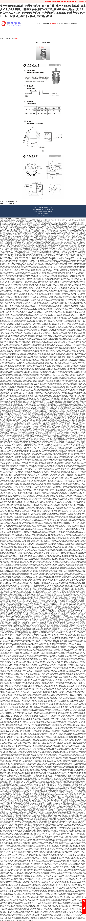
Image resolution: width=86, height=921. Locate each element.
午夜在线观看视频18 (73, 490)
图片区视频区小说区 (55, 820)
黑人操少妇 (58, 636)
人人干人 (23, 848)
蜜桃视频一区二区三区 (30, 802)
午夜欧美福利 (75, 432)
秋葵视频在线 (20, 603)
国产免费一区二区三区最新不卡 (74, 428)
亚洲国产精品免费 (51, 852)
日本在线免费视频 (38, 671)
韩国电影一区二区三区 (10, 291)
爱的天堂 (73, 456)
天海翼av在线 (63, 808)
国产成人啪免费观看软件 (51, 288)
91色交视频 (66, 718)
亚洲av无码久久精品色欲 (77, 621)
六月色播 (36, 459)
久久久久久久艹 (15, 776)
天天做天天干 (54, 888)
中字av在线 (13, 787)
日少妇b (26, 245)
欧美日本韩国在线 (40, 419)
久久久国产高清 (8, 646)
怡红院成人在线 (63, 303)
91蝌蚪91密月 (60, 270)
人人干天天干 (71, 496)
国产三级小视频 (7, 829)
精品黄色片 (30, 387)
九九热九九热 (28, 528)
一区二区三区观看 (4, 333)
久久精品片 (16, 254)
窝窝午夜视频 (68, 583)
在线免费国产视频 (11, 577)
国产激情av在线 (56, 905)
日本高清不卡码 (25, 446)
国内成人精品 (62, 830)
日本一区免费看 (45, 516)
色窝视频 (16, 242)
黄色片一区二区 (10, 852)
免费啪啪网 (50, 281)
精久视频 (17, 800)
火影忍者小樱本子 (32, 739)
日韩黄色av (75, 863)
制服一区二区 (11, 628)
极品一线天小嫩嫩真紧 (68, 469)
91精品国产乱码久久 (49, 778)
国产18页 (51, 897)
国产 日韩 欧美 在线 (48, 625)
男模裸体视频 (10, 543)
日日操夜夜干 (60, 365)
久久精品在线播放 (17, 236)
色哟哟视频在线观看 (69, 872)
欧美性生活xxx (8, 227)
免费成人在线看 (15, 253)
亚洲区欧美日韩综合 (22, 357)
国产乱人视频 (78, 911)
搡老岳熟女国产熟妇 (39, 303)
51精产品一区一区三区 (13, 407)
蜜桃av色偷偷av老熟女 (52, 830)
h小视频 (2, 320)
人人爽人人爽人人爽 (68, 224)
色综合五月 (73, 239)
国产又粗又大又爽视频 (65, 683)
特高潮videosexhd (63, 704)
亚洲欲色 (57, 541)
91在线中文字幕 (59, 489)
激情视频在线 (53, 262)
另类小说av (58, 350)
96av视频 (74, 691)
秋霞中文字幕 (66, 354)
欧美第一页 (48, 665)
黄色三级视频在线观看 (6, 556)
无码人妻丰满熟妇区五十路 (15, 238)
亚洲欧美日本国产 (4, 282)
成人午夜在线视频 (40, 558)
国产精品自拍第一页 (44, 299)
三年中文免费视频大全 (41, 260)
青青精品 (20, 471)
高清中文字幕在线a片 (40, 369)
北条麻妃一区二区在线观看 (41, 649)
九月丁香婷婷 (69, 700)
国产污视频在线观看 (25, 254)
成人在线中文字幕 (57, 537)
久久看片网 (16, 814)
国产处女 (6, 526)
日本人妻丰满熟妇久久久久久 (58, 299)
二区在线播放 (53, 664)
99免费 (2, 558)
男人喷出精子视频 (70, 562)
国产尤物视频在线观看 (32, 782)
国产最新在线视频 (15, 484)
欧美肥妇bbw (66, 731)
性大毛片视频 (55, 324)
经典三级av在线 (61, 256)
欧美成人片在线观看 (20, 300)
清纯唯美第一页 (54, 390)
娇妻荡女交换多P (31, 803)
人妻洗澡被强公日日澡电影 (16, 383)
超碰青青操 (16, 435)
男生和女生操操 (67, 407)
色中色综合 (3, 223)
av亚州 (8, 905)
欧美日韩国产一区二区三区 (14, 269)
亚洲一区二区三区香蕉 (12, 232)
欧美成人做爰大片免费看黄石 (49, 422)
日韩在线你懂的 (6, 694)
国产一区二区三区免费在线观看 (38, 236)
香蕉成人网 (80, 667)
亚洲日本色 (52, 432)
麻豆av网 (11, 700)
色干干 (59, 668)
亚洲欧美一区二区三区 (58, 396)
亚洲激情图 (55, 736)
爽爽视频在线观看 (24, 441)
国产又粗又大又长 (35, 516)
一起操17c (38, 779)
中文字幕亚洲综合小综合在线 (25, 481)
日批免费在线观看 (49, 265)
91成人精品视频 (77, 447)
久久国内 (24, 570)
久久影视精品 (57, 606)
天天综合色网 (47, 894)
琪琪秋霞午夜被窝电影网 (9, 247)
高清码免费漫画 (27, 692)
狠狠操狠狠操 (32, 615)
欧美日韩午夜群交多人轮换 (35, 775)
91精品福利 (36, 595)
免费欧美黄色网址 (31, 826)
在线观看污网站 (5, 501)
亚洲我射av (11, 377)
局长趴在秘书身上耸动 (63, 887)
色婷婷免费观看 (46, 760)
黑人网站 (76, 338)
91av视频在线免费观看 (15, 260)
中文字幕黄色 (44, 891)
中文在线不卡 (21, 326)
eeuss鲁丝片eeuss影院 (64, 241)
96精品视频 (55, 279)
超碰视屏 (44, 226)
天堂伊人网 (10, 769)
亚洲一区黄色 (50, 661)
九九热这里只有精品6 (41, 281)
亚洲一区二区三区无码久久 (71, 294)
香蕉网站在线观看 (79, 737)
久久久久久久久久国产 (80, 431)
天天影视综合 (15, 867)
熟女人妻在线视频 (37, 247)
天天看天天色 (55, 655)
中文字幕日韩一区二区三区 (9, 522)
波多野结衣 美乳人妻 (15, 659)
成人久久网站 (81, 691)
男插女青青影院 (50, 419)
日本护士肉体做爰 (9, 474)
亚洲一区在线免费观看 (46, 314)
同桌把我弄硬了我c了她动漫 (68, 472)
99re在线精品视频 (80, 359)
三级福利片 (72, 254)
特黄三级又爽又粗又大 (20, 803)
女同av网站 (78, 416)
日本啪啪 (2, 692)
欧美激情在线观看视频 (22, 396)
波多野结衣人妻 (71, 553)
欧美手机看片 (66, 250)
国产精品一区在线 (74, 356)
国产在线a (42, 776)
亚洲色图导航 (10, 773)
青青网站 (25, 588)
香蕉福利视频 (30, 244)
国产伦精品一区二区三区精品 (28, 778)
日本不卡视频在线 (46, 627)
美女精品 (15, 426)
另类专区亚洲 (41, 751)
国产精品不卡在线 (58, 579)
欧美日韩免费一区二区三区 (26, 567)
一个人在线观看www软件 (76, 884)
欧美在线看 (59, 531)
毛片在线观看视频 (13, 879)
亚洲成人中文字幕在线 (76, 389)
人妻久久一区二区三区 (10, 417)
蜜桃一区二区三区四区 (40, 902)
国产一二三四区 (8, 707)
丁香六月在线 (77, 492)
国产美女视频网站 (7, 486)
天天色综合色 (22, 341)
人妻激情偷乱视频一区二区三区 (61, 259)
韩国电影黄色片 (22, 664)
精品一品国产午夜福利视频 (56, 384)
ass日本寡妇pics (18, 381)
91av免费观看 (65, 291)
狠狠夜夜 (12, 526)
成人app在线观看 (63, 393)
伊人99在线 (65, 640)
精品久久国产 (82, 505)
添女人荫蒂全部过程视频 (36, 733)
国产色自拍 (22, 438)
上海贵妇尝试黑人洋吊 (33, 404)
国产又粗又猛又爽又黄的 (15, 257)
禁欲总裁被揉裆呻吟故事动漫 (9, 504)
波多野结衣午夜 (7, 517)
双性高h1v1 (26, 416)
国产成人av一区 (81, 392)
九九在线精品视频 (13, 481)
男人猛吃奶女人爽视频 (37, 233)
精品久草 (72, 269)
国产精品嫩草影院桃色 (48, 344)
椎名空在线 (39, 374)
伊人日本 (29, 806)
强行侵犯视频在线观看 (43, 532)
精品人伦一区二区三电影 (65, 829)
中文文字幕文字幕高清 (43, 814)
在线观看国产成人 (17, 616)
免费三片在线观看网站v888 (55, 543)
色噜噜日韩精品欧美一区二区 (32, 306)
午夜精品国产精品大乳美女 (39, 365)
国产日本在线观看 (23, 622)
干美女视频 (38, 294)
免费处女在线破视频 (28, 612)
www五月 (79, 571)
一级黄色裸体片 (26, 321)
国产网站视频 (42, 341)
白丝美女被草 (54, 330)
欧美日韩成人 (76, 336)
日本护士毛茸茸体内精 (30, 517)
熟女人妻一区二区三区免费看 (40, 636)
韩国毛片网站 (44, 897)
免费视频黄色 (53, 296)
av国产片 (71, 619)
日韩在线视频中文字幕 (15, 356)
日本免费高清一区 (7, 254)
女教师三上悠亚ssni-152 (69, 840)
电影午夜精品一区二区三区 (32, 468)
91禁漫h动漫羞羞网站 (10, 553)
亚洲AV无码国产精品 (80, 544)
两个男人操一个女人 (25, 721)
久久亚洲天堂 (5, 579)
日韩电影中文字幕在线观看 (62, 860)
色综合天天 (12, 314)
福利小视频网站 (14, 434)
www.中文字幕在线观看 (62, 351)
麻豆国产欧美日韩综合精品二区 (25, 655)
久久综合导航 (24, 621)
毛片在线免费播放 (49, 244)
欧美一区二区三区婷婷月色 (34, 840)
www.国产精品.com (59, 423)
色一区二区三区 (4, 356)
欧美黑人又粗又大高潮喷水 (13, 259)
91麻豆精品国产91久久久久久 (69, 235)
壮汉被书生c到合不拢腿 (38, 793)
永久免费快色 (52, 782)
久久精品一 (66, 383)
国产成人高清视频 (18, 302)
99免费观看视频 (59, 570)
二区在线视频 (8, 742)
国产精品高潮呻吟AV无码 (76, 824)
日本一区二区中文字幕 (49, 368)
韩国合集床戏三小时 (68, 709)
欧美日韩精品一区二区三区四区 (62, 357)
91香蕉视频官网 (28, 329)
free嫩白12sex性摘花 (33, 502)
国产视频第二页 (63, 496)
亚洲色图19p (9, 619)
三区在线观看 (72, 677)
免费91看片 (23, 855)
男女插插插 (18, 314)
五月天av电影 (54, 781)
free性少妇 (60, 815)
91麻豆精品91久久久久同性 (23, 917)
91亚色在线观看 (20, 900)
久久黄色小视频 (80, 371)
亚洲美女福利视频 (59, 595)
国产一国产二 (68, 466)
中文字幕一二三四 (30, 248)
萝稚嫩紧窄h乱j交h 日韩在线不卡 (52, 251)
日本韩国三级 (77, 582)
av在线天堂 (65, 368)
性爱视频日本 (55, 305)
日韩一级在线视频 (7, 857)
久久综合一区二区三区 (6, 544)
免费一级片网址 (16, 303)
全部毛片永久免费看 (63, 320)
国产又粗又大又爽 (53, 624)
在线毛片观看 (61, 857)
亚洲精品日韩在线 (64, 245)
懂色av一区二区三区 (64, 236)
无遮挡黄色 (50, 227)
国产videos (54, 787)
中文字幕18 (67, 679)
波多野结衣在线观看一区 (25, 279)
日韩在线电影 (37, 333)
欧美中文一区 (6, 627)
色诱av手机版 (19, 366)
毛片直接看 (5, 456)
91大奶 (61, 339)
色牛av (48, 588)
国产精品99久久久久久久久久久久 (31, 314)
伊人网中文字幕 (38, 612)
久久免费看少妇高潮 (56, 573)
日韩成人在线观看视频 (23, 345)
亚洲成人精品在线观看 (21, 431)
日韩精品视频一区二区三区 (41, 836)
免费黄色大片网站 (62, 827)
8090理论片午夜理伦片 (10, 345)
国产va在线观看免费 (12, 664)
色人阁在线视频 (60, 371)
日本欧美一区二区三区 (34, 891)
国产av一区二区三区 (47, 458)
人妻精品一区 (33, 372)
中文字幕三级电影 (74, 399)
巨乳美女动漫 (78, 469)
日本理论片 (31, 685)
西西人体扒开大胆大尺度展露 (61, 356)
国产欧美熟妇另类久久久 (18, 857)
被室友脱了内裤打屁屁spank (59, 486)
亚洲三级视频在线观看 (70, 365)
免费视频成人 (52, 642)
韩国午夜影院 (66, 809)
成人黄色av (77, 410)
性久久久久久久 (78, 806)
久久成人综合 (66, 571)
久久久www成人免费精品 (43, 517)
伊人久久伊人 (45, 492)
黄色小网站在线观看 (72, 475)
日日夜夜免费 (75, 881)
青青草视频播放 (8, 505)
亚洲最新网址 (12, 477)
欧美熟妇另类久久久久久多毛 (31, 383)
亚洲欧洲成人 (77, 275)
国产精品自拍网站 (37, 656)
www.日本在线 (9, 674)
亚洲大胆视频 (76, 754)
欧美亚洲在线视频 (46, 417)
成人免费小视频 (14, 368)
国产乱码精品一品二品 (68, 537)
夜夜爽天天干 (64, 254)
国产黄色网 (5, 279)
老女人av (23, 332)
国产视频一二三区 (29, 425)
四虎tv (23, 784)
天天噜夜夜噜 (38, 486)
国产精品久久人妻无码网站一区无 (69, 900)
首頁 (7, 38)
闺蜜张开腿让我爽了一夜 (55, 709)
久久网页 (80, 649)
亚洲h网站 (63, 820)
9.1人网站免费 (71, 303)
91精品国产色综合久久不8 (13, 508)
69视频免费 (71, 474)
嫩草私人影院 (11, 288)
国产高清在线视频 (49, 321)
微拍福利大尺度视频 (16, 265)
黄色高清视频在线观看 (58, 583)
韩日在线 (13, 740)
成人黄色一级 (82, 598)
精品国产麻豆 (40, 438)
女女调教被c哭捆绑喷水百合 (23, 288)
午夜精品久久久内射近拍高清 (29, 540)
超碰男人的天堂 (41, 909)
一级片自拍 (41, 882)
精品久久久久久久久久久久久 (27, 323)
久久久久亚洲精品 (21, 522)
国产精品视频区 (75, 591)
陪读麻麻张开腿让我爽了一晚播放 (39, 300)
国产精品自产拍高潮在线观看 (33, 637)
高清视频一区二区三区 (14, 492)
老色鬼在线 (52, 492)
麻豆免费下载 (63, 410)
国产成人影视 (13, 811)
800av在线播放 (6, 265)
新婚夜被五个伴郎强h (27, 876)
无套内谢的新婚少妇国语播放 (69, 333)
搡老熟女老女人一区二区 (36, 477)
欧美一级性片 (23, 869)
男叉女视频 (34, 315)
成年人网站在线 (61, 247)
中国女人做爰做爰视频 (47, 254)
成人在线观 (50, 357)
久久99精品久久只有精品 (65, 279)
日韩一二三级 (5, 362)
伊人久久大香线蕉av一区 (29, 227)
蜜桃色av (64, 772)
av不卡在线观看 (4, 384)
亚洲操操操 (57, 586)
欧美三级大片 (67, 525)
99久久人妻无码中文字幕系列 (75, 508)
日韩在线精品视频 (13, 226)
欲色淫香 (33, 270)
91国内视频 (65, 516)
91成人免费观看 (31, 251)
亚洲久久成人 (57, 348)
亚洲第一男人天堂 (31, 269)
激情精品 (28, 233)
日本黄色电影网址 (28, 262)
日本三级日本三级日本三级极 (32, 697)
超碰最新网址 (74, 372)
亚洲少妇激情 (36, 504)
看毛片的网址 (30, 878)
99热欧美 (59, 452)
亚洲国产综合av (68, 378)
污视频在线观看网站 (44, 501)
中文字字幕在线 (34, 299)
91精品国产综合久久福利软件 (11, 285)
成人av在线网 (45, 420)
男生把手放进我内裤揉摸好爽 (13, 335)
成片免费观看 (34, 321)
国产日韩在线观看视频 (12, 341)
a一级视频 (64, 606)
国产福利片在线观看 (49, 671)
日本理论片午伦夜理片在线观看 (8, 624)
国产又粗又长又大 (30, 646)
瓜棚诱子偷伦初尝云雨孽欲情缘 (73, 707)
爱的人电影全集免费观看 (26, 440)
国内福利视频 (31, 462)
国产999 (20, 437)
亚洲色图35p (20, 577)
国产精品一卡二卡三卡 (71, 242)
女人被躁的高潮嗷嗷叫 (49, 233)
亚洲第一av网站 (60, 893)
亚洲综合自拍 (39, 251)
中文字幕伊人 (10, 468)
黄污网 (70, 386)
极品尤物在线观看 (31, 282)
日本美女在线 (4, 490)
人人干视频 (55, 490)
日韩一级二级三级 (35, 375)
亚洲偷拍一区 (22, 330)
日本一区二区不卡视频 (27, 550)
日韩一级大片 (36, 431)
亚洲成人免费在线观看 (54, 643)
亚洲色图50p (75, 743)
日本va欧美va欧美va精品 (74, 335)
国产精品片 (57, 917)
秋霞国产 (57, 610)
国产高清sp (70, 800)
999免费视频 (3, 294)
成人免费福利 (14, 627)
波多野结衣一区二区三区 (73, 402)
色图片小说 (10, 866)
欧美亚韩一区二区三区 (19, 276)
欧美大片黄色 (9, 444)
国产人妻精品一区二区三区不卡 (44, 553)
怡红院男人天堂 (4, 431)
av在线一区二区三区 (44, 715)
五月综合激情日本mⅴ (37, 414)
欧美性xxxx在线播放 (36, 858)
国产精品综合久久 (79, 830)
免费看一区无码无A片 (12, 650)
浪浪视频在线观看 (61, 338)
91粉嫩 (79, 262)
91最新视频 (20, 894)
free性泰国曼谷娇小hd (35, 781)
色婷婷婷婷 (60, 253)
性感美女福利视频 (63, 459)
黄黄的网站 (82, 318)
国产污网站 (56, 487)
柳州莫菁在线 (19, 537)
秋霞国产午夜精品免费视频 (52, 794)
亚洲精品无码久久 (42, 315)
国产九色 (6, 630)
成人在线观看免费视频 (18, 517)
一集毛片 (49, 622)
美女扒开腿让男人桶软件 (29, 495)
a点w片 (45, 876)
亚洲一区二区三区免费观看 (75, 285)
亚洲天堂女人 (54, 498)
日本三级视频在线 (8, 426)
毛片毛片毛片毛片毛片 (25, 426)
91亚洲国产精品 (69, 417)
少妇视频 (16, 327)
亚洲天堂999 (36, 526)
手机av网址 (23, 840)
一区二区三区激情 (41, 483)
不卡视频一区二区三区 (77, 809)
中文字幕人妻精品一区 (63, 238)
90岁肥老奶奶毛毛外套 (69, 341)
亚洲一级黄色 (33, 395)
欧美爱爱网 (82, 432)
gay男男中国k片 (60, 725)
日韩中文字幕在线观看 (37, 670)
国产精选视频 (62, 523)
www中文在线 (10, 386)
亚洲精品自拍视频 (72, 263)
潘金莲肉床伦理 (8, 462)
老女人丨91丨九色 (49, 507)
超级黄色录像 (72, 348)
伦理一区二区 (9, 429)
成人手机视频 (55, 312)
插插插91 (70, 547)
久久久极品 (9, 223)
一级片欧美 (23, 282)
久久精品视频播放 (17, 318)
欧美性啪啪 (81, 405)
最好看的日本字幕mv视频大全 (19, 241)
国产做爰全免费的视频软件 (69, 315)
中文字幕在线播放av (53, 829)
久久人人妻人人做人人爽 (9, 256)
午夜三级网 (42, 239)
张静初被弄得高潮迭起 (51, 540)
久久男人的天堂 (11, 870)
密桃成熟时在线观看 (46, 525)
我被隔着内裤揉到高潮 (56, 278)
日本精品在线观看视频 (53, 480)
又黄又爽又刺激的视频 (19, 646)
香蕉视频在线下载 (34, 456)
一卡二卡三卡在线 (35, 525)
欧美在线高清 (71, 350)
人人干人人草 (72, 779)
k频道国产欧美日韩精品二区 (50, 395)
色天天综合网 (75, 300)
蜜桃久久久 (78, 342)
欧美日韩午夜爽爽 (42, 480)
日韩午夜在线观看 (78, 894)
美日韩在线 (38, 257)
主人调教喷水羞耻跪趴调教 (67, 281)
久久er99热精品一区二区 (29, 460)
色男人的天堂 (24, 829)
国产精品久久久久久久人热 (32, 535)
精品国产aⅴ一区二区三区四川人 (38, 437)
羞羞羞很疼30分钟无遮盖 (12, 425)
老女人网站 (31, 640)
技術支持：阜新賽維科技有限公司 (43, 215)
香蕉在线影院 (13, 480)
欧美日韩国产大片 (80, 555)
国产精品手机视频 (72, 460)
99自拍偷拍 (43, 386)
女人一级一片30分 (69, 513)
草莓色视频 (77, 284)
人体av (40, 806)
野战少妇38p (19, 499)
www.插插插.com (28, 679)
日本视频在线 (36, 519)
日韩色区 (40, 508)
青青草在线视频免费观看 (52, 380)
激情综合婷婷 (29, 278)
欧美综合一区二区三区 (21, 393)
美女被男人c (17, 845)
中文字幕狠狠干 (14, 715)
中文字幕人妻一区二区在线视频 (24, 555)
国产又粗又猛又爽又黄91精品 (34, 740)
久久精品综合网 (61, 631)
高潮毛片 (71, 627)
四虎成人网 (60, 906)
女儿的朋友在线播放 (35, 618)
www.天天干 (22, 601)
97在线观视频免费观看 (39, 794)
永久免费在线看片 (47, 374)
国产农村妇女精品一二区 (45, 383)
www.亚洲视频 (10, 704)
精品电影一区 (58, 407)
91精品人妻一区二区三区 (74, 740)
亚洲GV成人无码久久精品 (20, 462)
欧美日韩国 (80, 715)
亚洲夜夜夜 (57, 281)
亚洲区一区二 (80, 549)
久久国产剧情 (47, 284)
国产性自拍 (46, 823)
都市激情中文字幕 (44, 278)
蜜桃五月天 (55, 648)
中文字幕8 (62, 659)
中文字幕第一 (71, 546)
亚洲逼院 (18, 229)
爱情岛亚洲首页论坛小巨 (35, 256)
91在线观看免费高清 (31, 648)
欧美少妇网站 (12, 398)
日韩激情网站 (36, 293)
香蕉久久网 (65, 547)
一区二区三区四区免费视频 (45, 487)
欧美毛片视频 (40, 336)
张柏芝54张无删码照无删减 (44, 253)
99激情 (16, 709)
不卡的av (53, 270)
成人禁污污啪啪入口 (80, 556)
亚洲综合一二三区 (45, 291)
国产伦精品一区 (53, 881)
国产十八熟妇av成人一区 (35, 378)
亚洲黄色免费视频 (18, 452)
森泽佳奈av (50, 743)
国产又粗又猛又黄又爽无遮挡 (38, 339)
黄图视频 (14, 609)
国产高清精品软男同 (57, 525)
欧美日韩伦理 (30, 350)
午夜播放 (12, 393)
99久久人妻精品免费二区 (41, 384)
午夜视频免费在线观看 (46, 905)
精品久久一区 (49, 909)
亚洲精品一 (79, 840)
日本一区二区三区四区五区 (29, 413)
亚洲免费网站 (14, 230)
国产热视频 (16, 250)
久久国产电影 (19, 887)
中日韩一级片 (79, 799)
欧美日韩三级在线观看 (73, 577)
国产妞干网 (81, 686)
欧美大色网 (30, 731)
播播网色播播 (58, 469)
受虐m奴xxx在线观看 (24, 270)
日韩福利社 (66, 531)
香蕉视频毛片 (10, 338)
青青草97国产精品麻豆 (57, 354)
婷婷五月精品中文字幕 (17, 245)
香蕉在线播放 (22, 350)
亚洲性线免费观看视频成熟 (69, 392)
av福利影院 (60, 478)
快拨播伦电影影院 (52, 722)
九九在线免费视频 (74, 351)
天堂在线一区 (12, 357)
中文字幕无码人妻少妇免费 (57, 408)
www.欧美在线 (36, 915)
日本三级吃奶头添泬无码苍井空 (14, 588)
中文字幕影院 (14, 656)
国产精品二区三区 (51, 842)
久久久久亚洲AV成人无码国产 (29, 444)
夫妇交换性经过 (54, 411)
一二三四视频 (22, 755)
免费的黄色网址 (28, 235)
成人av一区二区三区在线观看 (20, 698)
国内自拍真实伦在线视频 (75, 517)
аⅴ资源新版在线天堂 (64, 318)
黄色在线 (57, 749)
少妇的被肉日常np (31, 624)
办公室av (25, 887)
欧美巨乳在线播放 (14, 579)
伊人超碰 (52, 645)
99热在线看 (32, 496)
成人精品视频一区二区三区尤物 (8, 495)
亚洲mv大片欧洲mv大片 (14, 766)
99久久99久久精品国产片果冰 (42, 262)
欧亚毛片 (74, 279)
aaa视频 (2, 369)
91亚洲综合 (9, 731)
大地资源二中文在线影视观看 (51, 332)
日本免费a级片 (69, 284)
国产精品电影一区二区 (35, 594)
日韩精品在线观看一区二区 (23, 398)
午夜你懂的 (43, 502)
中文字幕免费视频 (68, 543)
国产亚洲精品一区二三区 (39, 653)
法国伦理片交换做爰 (20, 884)
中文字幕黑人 (21, 576)
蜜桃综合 (32, 558)
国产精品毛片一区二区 (21, 363)
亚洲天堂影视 (17, 799)
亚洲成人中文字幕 (75, 793)
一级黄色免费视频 (27, 380)
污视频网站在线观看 (68, 401)
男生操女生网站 (50, 570)
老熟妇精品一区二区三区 (33, 772)
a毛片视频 (69, 311)
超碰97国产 (79, 531)
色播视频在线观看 (56, 472)
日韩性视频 (76, 423)
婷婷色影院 (7, 453)
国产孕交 (24, 659)
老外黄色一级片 (74, 701)
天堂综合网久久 (6, 253)
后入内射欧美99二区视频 (25, 226)
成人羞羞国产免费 (63, 656)
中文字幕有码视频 (42, 615)
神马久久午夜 (10, 589)
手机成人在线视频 (42, 903)
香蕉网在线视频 (76, 636)
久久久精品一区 (13, 618)
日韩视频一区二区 (75, 250)
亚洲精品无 (27, 894)
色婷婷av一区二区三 (54, 802)
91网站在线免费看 (24, 615)
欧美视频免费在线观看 (38, 799)
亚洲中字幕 (19, 710)
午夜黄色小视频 (14, 402)
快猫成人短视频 (64, 435)
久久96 (40, 658)
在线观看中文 (10, 854)
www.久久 (12, 531)
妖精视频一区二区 (38, 567)
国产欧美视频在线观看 (47, 779)
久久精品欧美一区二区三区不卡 (29, 508)
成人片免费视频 (62, 475)
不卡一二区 (7, 656)
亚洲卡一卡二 (9, 582)
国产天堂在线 (21, 637)
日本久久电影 (39, 894)
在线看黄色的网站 (16, 836)
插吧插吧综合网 (72, 514)
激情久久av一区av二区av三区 (77, 259)
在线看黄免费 (51, 692)
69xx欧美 (56, 649)
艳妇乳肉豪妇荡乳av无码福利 (9, 833)
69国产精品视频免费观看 (6, 327)
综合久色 (76, 383)
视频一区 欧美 (72, 704)
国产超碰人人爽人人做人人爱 (30, 305)
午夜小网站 (28, 275)
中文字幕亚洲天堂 (9, 613)
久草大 (39, 739)
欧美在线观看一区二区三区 (51, 496)
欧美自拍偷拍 (27, 327)
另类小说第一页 (17, 888)
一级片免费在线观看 (12, 601)
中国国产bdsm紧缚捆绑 (66, 447)
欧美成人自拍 (33, 787)
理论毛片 (49, 483)
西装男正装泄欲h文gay (23, 610)
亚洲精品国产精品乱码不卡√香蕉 (25, 875)
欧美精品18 (25, 456)
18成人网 (71, 630)
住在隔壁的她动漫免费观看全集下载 (53, 450)
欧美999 (63, 658)
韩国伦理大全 (10, 350)
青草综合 (70, 336)
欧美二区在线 (54, 601)
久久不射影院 (79, 253)
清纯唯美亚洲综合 (71, 618)
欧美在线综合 (17, 321)
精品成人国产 (75, 466)
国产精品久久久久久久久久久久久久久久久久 (49, 235)
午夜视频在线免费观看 (28, 290)
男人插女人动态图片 (60, 413)
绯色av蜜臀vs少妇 (48, 628)
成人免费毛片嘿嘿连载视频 (13, 447)
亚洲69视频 (49, 815)
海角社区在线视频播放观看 (28, 266)
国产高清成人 (68, 423)
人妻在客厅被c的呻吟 (77, 761)
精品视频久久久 (41, 694)
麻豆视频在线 (45, 639)
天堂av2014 (76, 520)
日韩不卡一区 (3, 377)
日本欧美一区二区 (29, 683)
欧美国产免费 (22, 407)
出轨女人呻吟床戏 (20, 354)
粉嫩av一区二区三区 (73, 784)
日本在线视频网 (64, 260)
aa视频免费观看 (56, 317)
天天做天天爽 (79, 528)
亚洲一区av (17, 582)
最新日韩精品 (33, 268)
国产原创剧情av (14, 410)
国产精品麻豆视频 (49, 462)
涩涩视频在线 (47, 389)
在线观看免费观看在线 (46, 279)
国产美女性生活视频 (5, 297)
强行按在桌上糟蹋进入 (28, 257)
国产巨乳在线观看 (8, 583)
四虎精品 (65, 517)
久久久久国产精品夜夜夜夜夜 (25, 899)
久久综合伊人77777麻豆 (17, 453)
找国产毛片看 (35, 279)
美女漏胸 (75, 736)
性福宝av (34, 842)
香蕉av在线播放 (62, 262)
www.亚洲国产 (66, 426)
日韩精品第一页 (60, 297)
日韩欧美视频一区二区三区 (50, 463)
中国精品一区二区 (33, 698)
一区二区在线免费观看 (46, 366)
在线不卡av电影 (18, 399)
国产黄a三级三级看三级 (29, 553)
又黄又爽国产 (64, 586)
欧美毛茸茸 (74, 615)
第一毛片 (63, 618)
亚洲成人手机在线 (73, 650)
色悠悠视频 (3, 664)
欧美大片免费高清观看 (74, 260)
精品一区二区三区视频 (76, 241)
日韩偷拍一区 (37, 848)
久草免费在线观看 (59, 273)
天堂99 (77, 247)
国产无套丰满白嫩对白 (19, 475)
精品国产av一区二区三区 (67, 911)
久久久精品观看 (76, 273)
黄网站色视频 (72, 516)
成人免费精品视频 (55, 528)
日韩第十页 (10, 302)
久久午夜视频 (36, 642)
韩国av (14, 820)
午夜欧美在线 (54, 523)
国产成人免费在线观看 (70, 265)
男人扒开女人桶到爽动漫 (40, 531)
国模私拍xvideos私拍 (56, 915)
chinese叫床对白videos (69, 633)
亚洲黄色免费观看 (63, 288)
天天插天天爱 (57, 254)
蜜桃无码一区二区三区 (15, 633)
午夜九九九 (69, 462)
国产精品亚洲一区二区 (23, 618)
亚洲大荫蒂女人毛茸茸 (52, 339)
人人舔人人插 (48, 438)
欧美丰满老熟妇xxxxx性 (65, 414)
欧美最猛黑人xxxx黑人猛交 (34, 474)
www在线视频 (12, 881)
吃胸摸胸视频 (29, 544)
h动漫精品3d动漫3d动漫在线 (53, 667)
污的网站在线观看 (53, 404)
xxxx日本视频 (47, 866)
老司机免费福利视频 (29, 465)
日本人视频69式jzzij (26, 463)
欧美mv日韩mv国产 (59, 742)
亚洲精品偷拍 (29, 455)
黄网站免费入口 (28, 791)
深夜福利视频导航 (37, 335)
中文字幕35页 (15, 443)
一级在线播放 (32, 621)
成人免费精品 (68, 532)
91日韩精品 (49, 309)
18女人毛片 (57, 471)
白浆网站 (21, 369)
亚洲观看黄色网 (28, 577)
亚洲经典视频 (22, 410)
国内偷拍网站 (65, 483)
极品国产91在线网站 (73, 794)
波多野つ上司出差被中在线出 (8, 387)
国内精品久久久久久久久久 (11, 673)
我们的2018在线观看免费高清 (8, 894)
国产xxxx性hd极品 (15, 293)
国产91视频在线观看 (43, 345)
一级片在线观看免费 (59, 462)
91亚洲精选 (38, 682)
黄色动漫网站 (68, 297)
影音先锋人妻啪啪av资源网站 (71, 733)
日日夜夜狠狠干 (42, 852)
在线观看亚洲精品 (57, 585)
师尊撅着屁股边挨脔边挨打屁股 (9, 902)
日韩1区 (54, 793)
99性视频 (35, 851)
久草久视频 (72, 296)
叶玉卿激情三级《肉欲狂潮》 (27, 263)
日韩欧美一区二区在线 (36, 625)
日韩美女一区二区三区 (40, 230)
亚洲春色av (66, 405)
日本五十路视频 (33, 345)
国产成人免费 (42, 459)
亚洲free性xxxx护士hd (74, 770)
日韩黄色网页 (30, 522)
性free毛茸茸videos (71, 835)
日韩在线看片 (30, 597)
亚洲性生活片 (63, 390)
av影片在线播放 (47, 362)
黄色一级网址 (49, 440)
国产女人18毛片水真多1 (63, 282)
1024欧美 (15, 556)
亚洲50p (79, 365)
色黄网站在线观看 (9, 709)
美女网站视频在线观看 (75, 876)
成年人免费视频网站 (8, 323)
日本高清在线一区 (62, 386)
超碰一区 (41, 276)
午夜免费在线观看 (29, 369)
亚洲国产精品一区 (49, 597)
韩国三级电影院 (26, 607)
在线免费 (41, 321)
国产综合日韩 (17, 444)
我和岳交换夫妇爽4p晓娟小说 (18, 591)
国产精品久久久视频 (66, 639)
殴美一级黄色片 (39, 462)
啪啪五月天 (7, 241)
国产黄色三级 (54, 567)
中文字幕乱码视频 (66, 576)
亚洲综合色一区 (37, 821)
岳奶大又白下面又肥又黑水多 (19, 502)
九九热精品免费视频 (16, 401)
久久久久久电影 (6, 906)
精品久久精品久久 (9, 371)
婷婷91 (32, 716)
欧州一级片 (73, 790)
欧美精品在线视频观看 (12, 532)
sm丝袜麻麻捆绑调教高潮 (6, 767)
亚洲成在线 (69, 797)
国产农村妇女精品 (80, 296)
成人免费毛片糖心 (8, 276)
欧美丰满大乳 (81, 475)
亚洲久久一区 (57, 229)
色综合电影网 (71, 664)
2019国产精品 (51, 610)
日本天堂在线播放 (24, 435)
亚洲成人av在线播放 (8, 800)
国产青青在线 (73, 887)
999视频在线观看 (53, 739)
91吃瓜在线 (59, 884)
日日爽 (73, 407)
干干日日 (29, 431)
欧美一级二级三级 (77, 775)
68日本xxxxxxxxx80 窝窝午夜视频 (33, 773)
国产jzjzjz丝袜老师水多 (39, 577)
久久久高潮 (66, 239)
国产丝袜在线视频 (52, 827)
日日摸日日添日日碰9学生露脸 (69, 535)
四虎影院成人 (74, 314)
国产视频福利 (41, 896)
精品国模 (66, 296)
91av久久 (2, 447)
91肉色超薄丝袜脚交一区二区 (41, 411)
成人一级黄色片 (72, 257)
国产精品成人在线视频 (31, 326)
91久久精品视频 (75, 458)
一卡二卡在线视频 (57, 314)
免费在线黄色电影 (37, 707)
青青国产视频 (25, 428)
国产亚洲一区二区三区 (55, 576)
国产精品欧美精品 (10, 917)
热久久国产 (13, 849)
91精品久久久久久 (42, 347)
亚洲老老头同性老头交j (19, 233)
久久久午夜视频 (58, 426)
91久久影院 (51, 541)
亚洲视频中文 (68, 534)
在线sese (39, 724)
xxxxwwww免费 (20, 827)
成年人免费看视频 (48, 803)
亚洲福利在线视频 (15, 694)
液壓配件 (51, 207)
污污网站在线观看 (62, 688)
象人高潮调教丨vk (27, 399)
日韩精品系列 (44, 679)
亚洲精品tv (78, 546)
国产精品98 (41, 305)
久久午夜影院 (28, 586)
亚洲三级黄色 (28, 849)
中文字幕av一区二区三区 (53, 713)
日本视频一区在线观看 (19, 707)
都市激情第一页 (31, 407)
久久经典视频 (75, 764)
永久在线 (19, 413)
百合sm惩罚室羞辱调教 (15, 347)
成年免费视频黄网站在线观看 (49, 455)
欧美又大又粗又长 (38, 450)
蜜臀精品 (68, 843)
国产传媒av (40, 803)
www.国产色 (26, 667)
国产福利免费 (73, 332)
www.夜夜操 (64, 350)
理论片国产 (58, 432)
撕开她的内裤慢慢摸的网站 (47, 441)
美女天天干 (70, 724)
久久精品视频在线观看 (61, 329)
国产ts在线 (78, 914)
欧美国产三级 (22, 715)
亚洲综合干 (5, 839)
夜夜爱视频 (42, 317)
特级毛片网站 (62, 275)
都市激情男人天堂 (37, 797)
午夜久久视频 (80, 609)
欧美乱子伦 (75, 854)
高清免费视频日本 (42, 224)
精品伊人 (60, 872)
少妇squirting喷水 (7, 718)
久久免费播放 (65, 662)
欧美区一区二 (68, 273)
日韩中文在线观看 (69, 347)
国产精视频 (31, 682)
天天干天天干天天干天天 (14, 676)
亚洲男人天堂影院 (21, 247)
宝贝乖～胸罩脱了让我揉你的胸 (63, 232)
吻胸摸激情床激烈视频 (57, 378)
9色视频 (43, 478)
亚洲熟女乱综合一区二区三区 (75, 772)
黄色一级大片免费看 (31, 438)
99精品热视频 (62, 574)
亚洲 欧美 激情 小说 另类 (50, 906)
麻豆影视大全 (6, 375)
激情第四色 (58, 639)
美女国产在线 (58, 772)
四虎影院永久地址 (65, 610)
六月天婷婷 (42, 318)
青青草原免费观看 (31, 232)
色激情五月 (35, 463)
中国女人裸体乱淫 (72, 468)
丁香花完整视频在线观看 (35, 561)
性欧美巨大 (35, 537)
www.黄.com (55, 336)
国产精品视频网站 (11, 284)
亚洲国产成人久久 (63, 888)
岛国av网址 (55, 559)
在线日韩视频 (73, 873)
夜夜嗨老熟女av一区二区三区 (7, 710)
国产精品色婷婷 (70, 568)
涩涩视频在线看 (8, 784)
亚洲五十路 (26, 381)
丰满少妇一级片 (11, 686)
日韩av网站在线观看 (18, 528)
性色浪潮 (74, 890)
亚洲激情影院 (5, 422)
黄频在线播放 (42, 719)
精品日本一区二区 (53, 511)
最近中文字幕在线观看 (6, 360)
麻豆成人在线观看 (52, 484)
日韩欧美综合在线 (45, 526)
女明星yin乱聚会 (19, 770)
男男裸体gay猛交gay (13, 496)
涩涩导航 (23, 390)
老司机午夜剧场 (56, 434)
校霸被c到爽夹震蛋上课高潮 (24, 365)
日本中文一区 (61, 594)
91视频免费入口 (46, 353)
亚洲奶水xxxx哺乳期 (7, 695)
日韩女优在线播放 (14, 561)
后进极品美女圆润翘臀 (37, 703)
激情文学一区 (80, 493)
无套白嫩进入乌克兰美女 (52, 230)
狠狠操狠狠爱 (73, 781)
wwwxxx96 (48, 317)
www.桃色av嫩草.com (26, 335)
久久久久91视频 (19, 320)
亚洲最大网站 (43, 401)
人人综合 (61, 679)
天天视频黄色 (36, 250)
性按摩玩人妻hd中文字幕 (39, 380)
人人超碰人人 (78, 443)
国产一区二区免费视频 (80, 547)
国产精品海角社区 (8, 233)
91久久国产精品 (4, 260)
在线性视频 (59, 268)
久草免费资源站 (57, 812)
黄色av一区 (21, 480)
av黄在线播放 (72, 266)
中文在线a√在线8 (52, 680)
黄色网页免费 (78, 347)
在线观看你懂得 (37, 420)
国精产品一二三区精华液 (67, 643)
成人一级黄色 (16, 360)
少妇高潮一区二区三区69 (56, 633)
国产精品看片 (65, 398)
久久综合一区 (56, 309)
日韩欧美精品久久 (80, 368)
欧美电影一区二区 (57, 250)
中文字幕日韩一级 (74, 291)
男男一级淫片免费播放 (8, 459)
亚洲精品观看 (27, 619)
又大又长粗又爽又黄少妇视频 (17, 598)
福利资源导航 (8, 609)
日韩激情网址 (56, 342)
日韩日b (56, 303)
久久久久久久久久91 (19, 661)
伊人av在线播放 (14, 270)
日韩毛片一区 (39, 248)
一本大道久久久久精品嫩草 (39, 272)
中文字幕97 (63, 713)
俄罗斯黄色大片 (8, 595)
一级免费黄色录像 (9, 287)
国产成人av (74, 552)
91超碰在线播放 (48, 583)
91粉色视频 (81, 227)
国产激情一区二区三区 (76, 363)
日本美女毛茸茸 (44, 664)
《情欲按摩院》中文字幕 (7, 549)
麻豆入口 (30, 776)
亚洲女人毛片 (79, 879)
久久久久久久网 (74, 908)
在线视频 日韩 (12, 456)
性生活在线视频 (16, 706)
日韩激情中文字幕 (20, 648)
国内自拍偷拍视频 (28, 526)
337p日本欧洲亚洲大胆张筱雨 (49, 594)
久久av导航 (41, 329)
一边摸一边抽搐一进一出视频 (14, 449)
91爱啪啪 (47, 727)
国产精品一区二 (7, 312)
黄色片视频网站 (33, 700)
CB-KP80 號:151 (10, 203)
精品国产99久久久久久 (20, 782)
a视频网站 (27, 371)
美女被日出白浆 (53, 375)
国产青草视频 (16, 721)
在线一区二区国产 (67, 244)
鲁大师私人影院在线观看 (60, 686)
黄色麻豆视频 (50, 604)
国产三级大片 (37, 481)
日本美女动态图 (58, 840)
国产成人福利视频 (45, 691)
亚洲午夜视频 (52, 420)
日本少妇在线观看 (48, 505)
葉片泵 (43, 207)
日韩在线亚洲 (80, 320)
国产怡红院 (52, 263)
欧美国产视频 (49, 318)
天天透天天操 (30, 861)
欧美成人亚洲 (65, 229)
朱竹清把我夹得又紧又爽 (23, 395)
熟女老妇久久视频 (77, 450)
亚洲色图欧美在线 (75, 387)
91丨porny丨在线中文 (52, 459)
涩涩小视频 (62, 312)
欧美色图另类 (60, 242)
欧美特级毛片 (30, 492)
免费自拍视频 (34, 709)
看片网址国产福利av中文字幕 (70, 268)
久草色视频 (70, 410)
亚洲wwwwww (74, 426)
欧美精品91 (66, 326)
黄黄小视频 (83, 386)
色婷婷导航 (80, 468)
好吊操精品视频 (70, 247)
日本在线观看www (19, 671)
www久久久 (72, 755)
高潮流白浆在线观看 (35, 616)
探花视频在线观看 (21, 387)
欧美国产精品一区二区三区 (61, 510)
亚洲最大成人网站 (49, 311)
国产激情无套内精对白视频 (61, 779)
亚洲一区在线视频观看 (14, 336)
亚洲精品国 (74, 652)
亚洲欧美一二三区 (13, 432)
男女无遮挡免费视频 (23, 324)
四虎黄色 (65, 619)
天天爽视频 (72, 342)
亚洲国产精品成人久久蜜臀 (79, 462)
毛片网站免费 (18, 863)
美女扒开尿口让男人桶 (29, 559)
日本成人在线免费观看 (31, 273)
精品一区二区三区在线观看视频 (33, 639)
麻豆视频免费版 (74, 712)
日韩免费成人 (42, 785)
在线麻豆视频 (25, 236)
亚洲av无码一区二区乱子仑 (61, 650)
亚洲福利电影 (6, 405)
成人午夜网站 (45, 820)
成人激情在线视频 (19, 272)
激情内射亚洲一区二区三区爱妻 (45, 273)
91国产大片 (40, 505)
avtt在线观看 (51, 266)
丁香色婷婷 (70, 338)
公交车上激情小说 (73, 477)
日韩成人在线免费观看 (72, 425)
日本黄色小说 (63, 577)
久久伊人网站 (36, 749)
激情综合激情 (33, 381)
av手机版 (10, 332)
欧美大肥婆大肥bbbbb (48, 350)
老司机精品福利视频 (22, 882)
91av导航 (42, 399)
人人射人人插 (58, 239)
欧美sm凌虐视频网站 (36, 371)
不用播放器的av (82, 823)
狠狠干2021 (74, 525)
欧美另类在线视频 (36, 422)
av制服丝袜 (50, 426)
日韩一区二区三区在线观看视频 (77, 393)
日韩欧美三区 (74, 610)
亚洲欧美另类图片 (64, 269)
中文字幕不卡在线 (46, 481)
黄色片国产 (49, 751)
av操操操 (49, 396)
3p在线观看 (17, 390)
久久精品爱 (40, 389)
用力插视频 (26, 689)
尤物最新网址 (60, 437)
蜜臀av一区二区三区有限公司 (49, 580)
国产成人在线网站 (76, 909)
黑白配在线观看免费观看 (49, 335)
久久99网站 (69, 507)
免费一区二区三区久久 (30, 320)
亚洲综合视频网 (49, 613)
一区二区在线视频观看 (42, 788)
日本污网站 (68, 689)
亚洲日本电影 (69, 600)
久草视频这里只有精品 (19, 458)
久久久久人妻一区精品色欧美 (12, 604)
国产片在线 (9, 309)
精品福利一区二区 (64, 230)
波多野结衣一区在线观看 (50, 555)
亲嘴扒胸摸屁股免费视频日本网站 (73, 848)
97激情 (15, 619)
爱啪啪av (22, 752)
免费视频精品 (49, 444)
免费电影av (83, 466)
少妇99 (54, 282)
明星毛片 (27, 893)
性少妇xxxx (39, 342)
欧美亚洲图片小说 (79, 281)
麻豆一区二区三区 (70, 396)
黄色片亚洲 (69, 299)
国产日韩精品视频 (65, 612)
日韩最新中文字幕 (19, 549)
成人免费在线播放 (74, 721)
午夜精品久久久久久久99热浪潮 (77, 752)
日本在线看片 (60, 347)
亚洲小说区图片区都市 (43, 408)
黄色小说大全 (12, 413)
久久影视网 (14, 466)
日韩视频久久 (46, 308)
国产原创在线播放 (20, 737)
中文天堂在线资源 (9, 564)
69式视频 (39, 606)
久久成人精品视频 (18, 583)
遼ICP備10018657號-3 (43, 213)
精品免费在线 (78, 817)
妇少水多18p (34, 900)
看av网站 (56, 628)
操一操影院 (78, 574)
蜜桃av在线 (71, 606)
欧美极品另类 (45, 881)
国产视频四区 (44, 511)
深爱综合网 (22, 656)
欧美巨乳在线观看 (54, 836)
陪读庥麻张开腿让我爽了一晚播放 (21, 580)
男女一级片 (47, 567)
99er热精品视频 (72, 329)
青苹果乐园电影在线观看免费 (73, 465)
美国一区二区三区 (12, 404)
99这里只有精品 (26, 863)
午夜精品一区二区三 (28, 302)
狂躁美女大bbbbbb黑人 (13, 353)
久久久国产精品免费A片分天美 (51, 447)
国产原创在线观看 (53, 275)
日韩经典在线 (6, 670)
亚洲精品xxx (36, 399)
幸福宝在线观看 (4, 357)
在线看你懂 (41, 363)
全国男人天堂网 (68, 866)
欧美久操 (12, 683)
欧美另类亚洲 (10, 317)
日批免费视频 (29, 737)
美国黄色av (82, 721)
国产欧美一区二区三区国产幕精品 (38, 285)
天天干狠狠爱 (80, 293)
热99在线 (69, 526)
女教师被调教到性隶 (77, 232)
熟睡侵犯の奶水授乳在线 (76, 480)
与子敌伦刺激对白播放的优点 (42, 290)
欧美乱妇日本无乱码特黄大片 (50, 872)
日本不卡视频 (35, 576)
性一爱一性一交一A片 (46, 250)
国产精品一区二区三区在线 (74, 713)
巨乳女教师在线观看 (5, 832)
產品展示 (11, 38)
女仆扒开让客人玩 (7, 263)
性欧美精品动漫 (25, 585)
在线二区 (74, 507)
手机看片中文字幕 (40, 323)
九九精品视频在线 (74, 624)
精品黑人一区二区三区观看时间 (75, 344)
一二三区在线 (45, 875)
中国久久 (57, 597)
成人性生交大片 (43, 404)
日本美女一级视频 (19, 308)
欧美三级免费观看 (58, 743)
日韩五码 (22, 278)
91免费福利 (63, 541)
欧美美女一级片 (69, 852)
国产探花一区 (6, 730)
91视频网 (28, 330)
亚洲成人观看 (29, 722)
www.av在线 (64, 715)
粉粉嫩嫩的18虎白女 (78, 532)
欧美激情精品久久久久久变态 (29, 297)
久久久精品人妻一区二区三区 (60, 227)
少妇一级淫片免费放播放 (56, 326)
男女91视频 (15, 311)
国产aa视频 (56, 622)
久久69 (2, 564)
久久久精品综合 (34, 318)
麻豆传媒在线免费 (13, 279)
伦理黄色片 (4, 468)
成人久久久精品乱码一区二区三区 (64, 589)
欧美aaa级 (43, 241)
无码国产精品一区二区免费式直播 (68, 649)
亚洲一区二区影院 (7, 236)
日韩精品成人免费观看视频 (13, 296)
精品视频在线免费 (4, 393)
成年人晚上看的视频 (53, 556)
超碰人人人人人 (66, 278)
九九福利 (77, 864)
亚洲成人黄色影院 (59, 419)
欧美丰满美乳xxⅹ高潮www (49, 338)
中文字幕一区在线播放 (72, 317)
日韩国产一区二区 (50, 706)
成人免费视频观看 (60, 441)
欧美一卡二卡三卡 (20, 468)
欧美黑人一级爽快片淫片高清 (46, 489)
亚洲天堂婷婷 (3, 843)
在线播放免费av (73, 321)
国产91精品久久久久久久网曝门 (26, 643)
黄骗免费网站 (69, 449)
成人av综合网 (38, 911)
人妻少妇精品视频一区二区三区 (46, 562)
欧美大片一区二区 (19, 736)
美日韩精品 (45, 522)
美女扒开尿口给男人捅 (14, 748)
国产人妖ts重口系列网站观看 (18, 251)
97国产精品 (31, 392)
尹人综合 (71, 665)
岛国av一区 (51, 832)
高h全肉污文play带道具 (12, 330)
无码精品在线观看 (71, 438)
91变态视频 (46, 377)
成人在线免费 (25, 318)
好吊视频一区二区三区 (19, 544)
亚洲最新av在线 (12, 365)
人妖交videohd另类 (52, 386)
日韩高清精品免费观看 (41, 425)
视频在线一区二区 (43, 443)
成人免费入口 (22, 434)
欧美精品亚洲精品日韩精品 (61, 321)
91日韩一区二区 (64, 324)
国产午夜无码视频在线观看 (25, 609)
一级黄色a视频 (36, 549)
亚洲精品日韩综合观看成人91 (71, 339)
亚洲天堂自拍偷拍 (36, 742)
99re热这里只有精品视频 (66, 360)
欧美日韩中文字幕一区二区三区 (31, 691)
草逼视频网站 (10, 727)
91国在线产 (61, 734)
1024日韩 (21, 425)
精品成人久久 (81, 787)
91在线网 (79, 487)
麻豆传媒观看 (32, 311)
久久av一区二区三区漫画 (36, 873)
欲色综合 (36, 776)
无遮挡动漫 (80, 229)
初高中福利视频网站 (33, 396)
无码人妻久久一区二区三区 (26, 230)
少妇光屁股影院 (66, 760)
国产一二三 (16, 713)
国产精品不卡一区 (63, 498)
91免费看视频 (15, 278)
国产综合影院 (56, 612)
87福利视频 (40, 778)
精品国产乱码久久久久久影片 (60, 477)
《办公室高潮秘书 (4, 659)
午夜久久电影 (63, 309)
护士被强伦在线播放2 (54, 766)
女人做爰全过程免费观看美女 (34, 338)
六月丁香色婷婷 (50, 407)
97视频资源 (68, 420)
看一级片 (66, 645)
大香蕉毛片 (38, 417)
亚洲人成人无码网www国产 (10, 235)
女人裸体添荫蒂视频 (20, 852)
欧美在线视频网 (33, 245)
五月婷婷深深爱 (10, 242)
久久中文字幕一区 (74, 238)
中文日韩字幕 (40, 265)
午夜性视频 (18, 704)
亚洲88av (80, 279)
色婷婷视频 (19, 281)
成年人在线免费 (21, 624)
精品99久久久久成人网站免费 (66, 330)
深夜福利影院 (28, 272)
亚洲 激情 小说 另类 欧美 (66, 226)
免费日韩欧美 (50, 226)
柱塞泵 (46, 207)
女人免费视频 (17, 446)
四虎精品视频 (23, 776)
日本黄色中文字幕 (32, 579)
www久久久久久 (67, 761)
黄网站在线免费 (70, 529)
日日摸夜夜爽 (23, 713)
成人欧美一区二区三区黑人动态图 (53, 276)
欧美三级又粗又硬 (6, 311)
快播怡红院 (53, 268)
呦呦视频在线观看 (67, 890)
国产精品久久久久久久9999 (38, 423)
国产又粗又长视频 (55, 308)
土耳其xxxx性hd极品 (62, 335)
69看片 (52, 767)
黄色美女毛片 (3, 288)
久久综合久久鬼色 (52, 677)
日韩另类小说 (24, 685)
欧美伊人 (29, 247)
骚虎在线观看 (55, 306)
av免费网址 (37, 229)
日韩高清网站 (77, 567)
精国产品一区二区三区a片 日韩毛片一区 (38, 393)
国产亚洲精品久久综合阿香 (69, 667)
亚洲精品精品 (48, 757)
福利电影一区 (69, 818)
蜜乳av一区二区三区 (19, 317)
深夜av (7, 315)
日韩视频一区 (4, 432)
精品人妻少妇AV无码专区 (59, 438)
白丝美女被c (61, 689)
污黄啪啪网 (5, 226)
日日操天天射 (70, 820)
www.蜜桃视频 (80, 677)
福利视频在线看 (48, 248)
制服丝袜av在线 (66, 456)
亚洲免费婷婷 (22, 402)
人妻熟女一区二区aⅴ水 (75, 459)
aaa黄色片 (32, 689)
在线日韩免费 (12, 655)
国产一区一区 (73, 915)
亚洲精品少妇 (59, 233)
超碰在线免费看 (15, 764)
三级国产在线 (70, 574)
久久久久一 (72, 616)
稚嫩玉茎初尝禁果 (19, 273)
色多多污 (16, 854)
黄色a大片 (20, 495)
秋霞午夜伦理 (47, 537)
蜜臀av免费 (79, 239)
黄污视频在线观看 (47, 612)
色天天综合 (19, 628)
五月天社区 (15, 597)
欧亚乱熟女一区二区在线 (77, 679)
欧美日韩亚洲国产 (39, 244)
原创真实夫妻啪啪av (60, 818)
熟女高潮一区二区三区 (56, 517)
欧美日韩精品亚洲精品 (42, 460)
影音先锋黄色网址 (71, 262)
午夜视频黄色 (27, 549)
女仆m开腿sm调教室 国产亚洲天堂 (41, 573)
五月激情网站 (37, 455)
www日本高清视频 (17, 239)
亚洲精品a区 (21, 627)
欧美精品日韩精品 (19, 773)
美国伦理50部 (56, 712)
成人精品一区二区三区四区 (66, 411)
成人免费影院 (5, 552)
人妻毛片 (54, 253)
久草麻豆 (58, 368)
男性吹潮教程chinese (61, 263)
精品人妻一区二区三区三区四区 (37, 287)
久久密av (51, 586)
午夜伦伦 (43, 618)
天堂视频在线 (72, 320)
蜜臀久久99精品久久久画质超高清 (14, 465)
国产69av (65, 698)
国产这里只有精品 (28, 881)
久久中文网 (36, 586)
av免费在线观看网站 (78, 244)
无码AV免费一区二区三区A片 (56, 532)
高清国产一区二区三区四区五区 (35, 332)
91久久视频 (24, 676)
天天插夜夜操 (65, 616)
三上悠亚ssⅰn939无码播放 (11, 529)
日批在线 (60, 375)
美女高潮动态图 (52, 347)
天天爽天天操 (38, 875)
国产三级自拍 (46, 656)
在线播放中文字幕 (51, 607)
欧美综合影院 (74, 223)
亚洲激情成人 (8, 616)
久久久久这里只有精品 (50, 737)
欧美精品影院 (78, 302)
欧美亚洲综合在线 (33, 766)
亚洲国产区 (60, 296)
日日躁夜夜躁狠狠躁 (60, 562)
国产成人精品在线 (56, 760)
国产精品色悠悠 (52, 238)
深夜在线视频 (38, 350)
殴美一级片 (5, 354)
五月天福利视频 (75, 353)
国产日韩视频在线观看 (19, 455)
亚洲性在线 (27, 372)
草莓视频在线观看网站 (68, 817)
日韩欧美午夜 (79, 496)
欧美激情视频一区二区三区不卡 (60, 627)
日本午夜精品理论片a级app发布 (57, 788)
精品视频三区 (55, 428)
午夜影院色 (73, 282)
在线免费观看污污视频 (71, 312)
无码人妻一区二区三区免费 (71, 233)
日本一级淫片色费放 (60, 600)
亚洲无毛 (5, 642)
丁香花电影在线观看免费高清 (28, 694)
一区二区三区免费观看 (61, 546)
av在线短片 (36, 278)
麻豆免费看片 (70, 522)
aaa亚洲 (23, 269)
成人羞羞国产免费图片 (27, 356)
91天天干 (72, 558)
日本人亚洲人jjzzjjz (59, 544)
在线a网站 (23, 492)
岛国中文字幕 (37, 356)
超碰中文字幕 (22, 734)
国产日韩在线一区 (19, 534)
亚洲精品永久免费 (11, 395)
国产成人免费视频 (39, 597)
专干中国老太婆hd (38, 555)
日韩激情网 (39, 344)
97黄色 (40, 326)
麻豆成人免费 (73, 603)
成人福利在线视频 (7, 615)
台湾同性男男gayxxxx (7, 419)
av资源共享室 (74, 749)
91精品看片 (41, 564)
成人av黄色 (21, 529)
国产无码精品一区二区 (38, 528)
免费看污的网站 (67, 836)
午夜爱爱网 (30, 659)
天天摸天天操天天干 (47, 606)
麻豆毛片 (17, 733)
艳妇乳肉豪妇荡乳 (74, 230)
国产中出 (22, 360)
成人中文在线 (8, 416)
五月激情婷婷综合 (30, 360)
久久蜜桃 (46, 645)
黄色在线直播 (77, 513)
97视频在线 (46, 256)
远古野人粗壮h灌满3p (41, 360)
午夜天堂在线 (41, 579)
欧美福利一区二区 (49, 232)
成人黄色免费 (40, 311)
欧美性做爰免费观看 (18, 864)
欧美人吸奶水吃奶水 (25, 315)
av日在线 (29, 414)
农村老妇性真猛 (31, 906)
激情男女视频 (24, 513)
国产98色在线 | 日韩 (72, 686)
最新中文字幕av (26, 238)
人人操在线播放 (75, 318)
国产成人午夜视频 (31, 532)
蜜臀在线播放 (50, 772)
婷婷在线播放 (20, 291)
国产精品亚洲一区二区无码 (73, 631)
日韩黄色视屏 (79, 446)
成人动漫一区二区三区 (69, 359)
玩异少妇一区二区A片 (51, 478)
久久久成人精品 (56, 867)
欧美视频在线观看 (51, 437)
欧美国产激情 (38, 522)
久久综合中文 (11, 229)
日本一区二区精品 (23, 311)
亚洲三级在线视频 (57, 383)
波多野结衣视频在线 (37, 368)
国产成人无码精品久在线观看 (61, 767)
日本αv (18, 600)
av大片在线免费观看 (14, 440)
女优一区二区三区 (7, 576)
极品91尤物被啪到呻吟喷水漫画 (23, 377)
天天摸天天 (69, 775)
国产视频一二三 (80, 659)
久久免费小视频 (8, 435)
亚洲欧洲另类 (22, 368)
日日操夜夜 (26, 437)
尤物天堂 (35, 329)
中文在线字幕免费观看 (9, 420)
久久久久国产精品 (31, 312)
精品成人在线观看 (58, 613)
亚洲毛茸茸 (51, 630)
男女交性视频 (36, 712)
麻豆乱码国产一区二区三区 (25, 712)
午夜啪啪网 (39, 752)
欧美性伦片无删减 (28, 351)
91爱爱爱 (59, 903)
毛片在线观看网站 (19, 525)
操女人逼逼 (33, 253)
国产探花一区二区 (58, 855)
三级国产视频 (18, 374)
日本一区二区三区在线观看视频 (24, 420)
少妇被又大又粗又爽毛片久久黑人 (71, 758)
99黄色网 (50, 245)
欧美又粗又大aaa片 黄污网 (23, 568)
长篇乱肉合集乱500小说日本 (71, 489)
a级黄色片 (56, 245)
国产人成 (37, 510)
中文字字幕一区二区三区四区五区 (58, 257)
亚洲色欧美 (45, 546)
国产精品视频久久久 (66, 863)
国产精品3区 (50, 845)
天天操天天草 (50, 425)
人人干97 (81, 784)
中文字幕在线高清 (22, 640)
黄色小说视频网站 (51, 550)
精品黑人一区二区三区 (31, 562)
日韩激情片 (27, 375)
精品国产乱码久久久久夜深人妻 (35, 434)
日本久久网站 (64, 917)
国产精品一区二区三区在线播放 (28, 565)
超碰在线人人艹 (77, 226)
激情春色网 (79, 341)
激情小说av (23, 242)
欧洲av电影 (23, 338)
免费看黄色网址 (52, 531)
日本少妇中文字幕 (66, 636)
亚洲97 (61, 836)
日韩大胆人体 (26, 490)
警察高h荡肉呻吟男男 (53, 260)
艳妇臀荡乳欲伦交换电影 (63, 223)
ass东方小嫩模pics (64, 480)
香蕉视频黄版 (27, 471)
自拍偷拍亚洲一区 (57, 474)
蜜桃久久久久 (71, 502)
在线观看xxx (39, 269)
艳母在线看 (47, 863)
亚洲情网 (7, 724)
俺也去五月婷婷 (73, 245)
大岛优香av (14, 493)
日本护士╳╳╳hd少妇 (41, 835)
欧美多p (30, 749)
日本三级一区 (71, 362)
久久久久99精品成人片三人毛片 (28, 259)
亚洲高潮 (77, 896)
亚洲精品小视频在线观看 (32, 317)
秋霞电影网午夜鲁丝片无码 (55, 359)
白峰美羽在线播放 (32, 408)
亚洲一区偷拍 (80, 256)
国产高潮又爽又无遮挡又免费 (29, 347)
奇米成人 (63, 625)
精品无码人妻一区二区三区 (19, 731)
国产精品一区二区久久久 (16, 501)
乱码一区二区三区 (58, 697)
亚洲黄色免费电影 (14, 315)
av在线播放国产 (72, 715)
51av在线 (81, 682)
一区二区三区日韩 (72, 444)
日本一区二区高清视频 (71, 706)
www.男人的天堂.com (23, 224)
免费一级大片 (27, 422)
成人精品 (56, 800)
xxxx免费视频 (48, 363)
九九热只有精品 (78, 627)
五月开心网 (66, 710)
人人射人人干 (12, 872)
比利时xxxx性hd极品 (8, 911)
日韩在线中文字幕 (41, 842)
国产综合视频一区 (49, 413)
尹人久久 (46, 296)
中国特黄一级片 (7, 443)
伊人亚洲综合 (48, 446)
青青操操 (47, 528)
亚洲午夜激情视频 (81, 842)
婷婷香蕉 (57, 226)
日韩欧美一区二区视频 (26, 293)
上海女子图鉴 (52, 549)
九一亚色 (20, 405)
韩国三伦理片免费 (57, 366)
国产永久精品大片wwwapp (37, 446)
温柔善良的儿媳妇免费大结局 (65, 345)
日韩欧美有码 (67, 408)
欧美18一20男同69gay (57, 405)
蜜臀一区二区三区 (77, 248)
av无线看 (35, 235)
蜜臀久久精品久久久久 (42, 266)
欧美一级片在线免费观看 (32, 276)
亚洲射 (14, 610)
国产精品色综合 (64, 665)
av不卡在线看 (79, 573)
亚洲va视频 (64, 553)
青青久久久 (6, 438)
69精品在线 (19, 531)
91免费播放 (58, 272)
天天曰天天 (6, 725)
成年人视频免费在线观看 (69, 276)
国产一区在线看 (49, 896)
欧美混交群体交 (75, 305)
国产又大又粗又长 (73, 324)
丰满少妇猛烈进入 (74, 501)
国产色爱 (34, 619)
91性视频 (10, 594)
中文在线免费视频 (32, 713)
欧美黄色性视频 (15, 392)
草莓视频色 (78, 269)
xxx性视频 (27, 525)
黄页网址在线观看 (30, 223)
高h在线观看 (45, 326)
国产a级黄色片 (63, 336)
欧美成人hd (80, 504)
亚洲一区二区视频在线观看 (47, 595)
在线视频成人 (54, 656)
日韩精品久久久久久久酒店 (18, 248)
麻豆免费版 (3, 722)
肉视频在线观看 (10, 770)
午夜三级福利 (82, 908)
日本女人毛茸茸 (73, 823)
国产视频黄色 (49, 579)
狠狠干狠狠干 (43, 392)
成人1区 (11, 782)
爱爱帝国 (43, 309)
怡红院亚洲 (6, 561)
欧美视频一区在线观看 (56, 685)
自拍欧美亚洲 (66, 314)
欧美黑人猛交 (3, 594)
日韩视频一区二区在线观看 (27, 800)
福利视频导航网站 (24, 558)
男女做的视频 (69, 275)
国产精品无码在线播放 (73, 827)
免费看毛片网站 (9, 399)
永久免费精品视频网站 (73, 580)
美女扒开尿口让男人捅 (52, 402)
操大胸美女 (5, 541)
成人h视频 (53, 823)
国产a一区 (11, 431)
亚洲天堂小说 (20, 275)
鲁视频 (72, 710)
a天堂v (24, 788)
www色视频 (76, 742)
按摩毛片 (8, 873)
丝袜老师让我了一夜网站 (28, 260)
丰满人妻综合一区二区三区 (44, 312)
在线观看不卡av (20, 683)
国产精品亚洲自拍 (57, 401)
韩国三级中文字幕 (77, 673)
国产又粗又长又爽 (54, 393)
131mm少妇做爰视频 (60, 425)
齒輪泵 (17, 38)
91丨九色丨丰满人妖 (65, 652)
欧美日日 (70, 453)
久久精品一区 (64, 342)
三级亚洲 (39, 259)
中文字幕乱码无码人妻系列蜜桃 (28, 389)
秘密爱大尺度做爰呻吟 (44, 493)
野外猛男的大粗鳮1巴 (8, 359)
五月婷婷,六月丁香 (69, 914)
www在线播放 (41, 570)
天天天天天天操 (56, 658)
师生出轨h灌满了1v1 (72, 592)
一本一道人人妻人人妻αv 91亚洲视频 (67, 374)
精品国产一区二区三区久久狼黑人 (70, 251)
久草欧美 (8, 692)
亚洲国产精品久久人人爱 (33, 664)
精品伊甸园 (74, 293)
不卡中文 (5, 618)
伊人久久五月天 (47, 658)
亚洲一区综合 (39, 592)
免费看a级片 (76, 829)
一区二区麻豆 (47, 336)
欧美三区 (44, 556)
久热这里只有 (40, 645)
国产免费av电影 (49, 303)
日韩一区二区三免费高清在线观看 (54, 399)
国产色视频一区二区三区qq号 (65, 519)
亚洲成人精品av (37, 226)
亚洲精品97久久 (73, 227)
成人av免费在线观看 (80, 396)
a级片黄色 (8, 812)
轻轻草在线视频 (43, 692)
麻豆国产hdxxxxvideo (75, 860)
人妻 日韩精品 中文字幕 (47, 229)
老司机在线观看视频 (59, 505)
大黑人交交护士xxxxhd (36, 449)
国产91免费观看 (49, 348)
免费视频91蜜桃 (15, 511)
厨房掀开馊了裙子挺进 (11, 326)
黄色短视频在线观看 (13, 441)
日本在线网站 (17, 876)
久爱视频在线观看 (22, 294)
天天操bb (27, 339)
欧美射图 (40, 395)
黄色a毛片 (7, 808)
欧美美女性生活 (33, 443)
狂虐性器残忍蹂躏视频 (49, 646)
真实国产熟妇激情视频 (49, 453)
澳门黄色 (3, 752)
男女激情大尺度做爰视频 (63, 861)
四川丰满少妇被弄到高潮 (55, 538)
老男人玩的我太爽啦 (37, 453)
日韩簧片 (65, 253)
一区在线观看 (71, 821)
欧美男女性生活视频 (69, 799)
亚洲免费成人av (54, 849)
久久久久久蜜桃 (71, 446)
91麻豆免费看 (49, 558)
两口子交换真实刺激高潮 (27, 582)
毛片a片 (21, 327)
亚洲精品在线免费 (31, 242)
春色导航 (36, 818)
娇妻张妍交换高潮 (58, 673)
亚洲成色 (16, 338)
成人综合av (32, 281)
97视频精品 (46, 670)
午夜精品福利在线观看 (6, 918)
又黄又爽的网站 (81, 332)
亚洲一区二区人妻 (43, 416)
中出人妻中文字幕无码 (19, 223)
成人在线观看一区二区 (44, 372)
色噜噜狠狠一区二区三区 (49, 745)
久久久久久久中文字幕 (28, 677)
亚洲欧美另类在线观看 (50, 869)
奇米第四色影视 (35, 511)
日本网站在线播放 (15, 282)
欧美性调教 (82, 272)
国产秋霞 (58, 266)
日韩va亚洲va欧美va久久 (37, 288)
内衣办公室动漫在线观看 (54, 333)
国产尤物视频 (64, 755)
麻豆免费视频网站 (21, 450)
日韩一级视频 (8, 502)
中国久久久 (66, 896)
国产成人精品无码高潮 (41, 410)
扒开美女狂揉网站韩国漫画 (29, 265)
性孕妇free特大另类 (22, 362)
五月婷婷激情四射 (23, 682)
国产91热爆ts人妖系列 (42, 398)
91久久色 (28, 763)
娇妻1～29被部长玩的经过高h (72, 481)
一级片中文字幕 (76, 628)
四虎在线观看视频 (28, 851)
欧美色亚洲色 (50, 272)
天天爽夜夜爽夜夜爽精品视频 (16, 299)
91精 (26, 752)
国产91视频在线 (74, 327)
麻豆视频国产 (61, 284)
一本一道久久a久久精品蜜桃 (64, 838)
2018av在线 (3, 273)
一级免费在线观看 (34, 610)
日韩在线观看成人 (77, 866)
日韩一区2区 (48, 585)
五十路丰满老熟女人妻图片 (75, 290)
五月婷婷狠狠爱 (54, 377)
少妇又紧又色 (5, 848)
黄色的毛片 (56, 757)
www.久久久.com (13, 339)
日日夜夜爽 (38, 763)
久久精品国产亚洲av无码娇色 (27, 353)
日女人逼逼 (63, 724)
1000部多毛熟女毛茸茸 (40, 550)
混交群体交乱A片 (45, 475)
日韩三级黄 (67, 478)
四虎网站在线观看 (59, 671)
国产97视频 (45, 294)
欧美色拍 (67, 371)
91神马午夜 (42, 456)
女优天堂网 (26, 405)
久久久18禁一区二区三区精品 (13, 478)
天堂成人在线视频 (59, 265)
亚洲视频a (25, 239)
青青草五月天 (14, 514)
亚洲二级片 (56, 248)
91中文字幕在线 (55, 691)
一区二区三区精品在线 (52, 323)
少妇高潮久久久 (66, 389)
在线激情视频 (15, 263)
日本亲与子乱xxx (44, 552)
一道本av (75, 441)
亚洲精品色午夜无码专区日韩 (44, 490)
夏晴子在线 (82, 489)
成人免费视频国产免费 (76, 478)
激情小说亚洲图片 (46, 748)
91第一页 (67, 658)
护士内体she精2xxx (60, 507)
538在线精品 (12, 354)
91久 (80, 743)
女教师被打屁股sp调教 (74, 812)
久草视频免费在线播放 (32, 354)
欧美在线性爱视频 (74, 369)
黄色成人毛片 (40, 320)
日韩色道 (80, 333)
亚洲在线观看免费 (55, 715)
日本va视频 (61, 881)
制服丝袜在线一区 (76, 689)
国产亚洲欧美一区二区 (38, 507)
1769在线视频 (67, 743)
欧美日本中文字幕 (43, 538)
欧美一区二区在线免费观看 (49, 770)
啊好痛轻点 (58, 547)
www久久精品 (73, 229)
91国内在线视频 (73, 440)
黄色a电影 (25, 897)
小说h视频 (76, 411)
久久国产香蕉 (36, 679)
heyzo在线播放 (25, 688)
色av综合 (27, 348)
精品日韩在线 (20, 606)
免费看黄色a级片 (30, 627)
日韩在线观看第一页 (28, 499)
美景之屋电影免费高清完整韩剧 (65, 826)
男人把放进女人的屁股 (67, 492)
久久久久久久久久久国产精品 (77, 326)
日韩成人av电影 (45, 854)
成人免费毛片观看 (33, 882)
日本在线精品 (40, 513)
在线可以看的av (56, 483)
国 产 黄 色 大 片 (10, 884)
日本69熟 (51, 639)
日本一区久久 (31, 725)
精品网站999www (40, 665)
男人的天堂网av (59, 645)
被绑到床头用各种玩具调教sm (62, 790)
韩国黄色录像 (3, 363)
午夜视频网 (19, 612)
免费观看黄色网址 (17, 570)
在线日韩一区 (74, 731)
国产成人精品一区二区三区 (63, 695)
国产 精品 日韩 (26, 824)
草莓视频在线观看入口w (25, 519)
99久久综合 (81, 766)
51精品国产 (82, 592)
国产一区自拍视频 (17, 227)
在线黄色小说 (60, 466)
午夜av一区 (42, 851)
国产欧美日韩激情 (47, 259)
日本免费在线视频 (5, 591)
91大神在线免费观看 (72, 390)
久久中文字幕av (24, 378)
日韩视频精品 (78, 872)
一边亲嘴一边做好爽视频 (40, 357)
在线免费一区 (11, 487)
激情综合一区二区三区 (63, 501)
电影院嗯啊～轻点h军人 (28, 633)
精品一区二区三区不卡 (37, 284)
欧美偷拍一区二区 (36, 471)
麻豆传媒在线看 (46, 668)
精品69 (33, 914)
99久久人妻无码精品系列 (47, 431)
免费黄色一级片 (78, 700)
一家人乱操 (63, 428)
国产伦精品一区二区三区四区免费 (68, 487)
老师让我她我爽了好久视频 (43, 270)
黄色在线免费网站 (9, 320)
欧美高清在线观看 (55, 435)
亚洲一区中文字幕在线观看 (72, 437)
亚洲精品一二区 (58, 718)
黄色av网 (81, 697)
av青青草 (27, 299)
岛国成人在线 (82, 354)
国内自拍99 (37, 582)
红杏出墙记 (64, 308)
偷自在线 (15, 429)
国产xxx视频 (53, 475)
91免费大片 (53, 519)
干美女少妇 (9, 318)
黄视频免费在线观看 (51, 241)
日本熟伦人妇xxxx (79, 287)
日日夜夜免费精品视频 (30, 480)
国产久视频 (67, 353)
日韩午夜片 (22, 339)
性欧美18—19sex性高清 (54, 535)
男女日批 (22, 447)
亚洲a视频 (79, 266)
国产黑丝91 (18, 359)
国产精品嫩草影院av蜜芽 (10, 324)
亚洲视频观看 (53, 256)
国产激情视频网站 (51, 365)
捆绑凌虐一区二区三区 (8, 890)
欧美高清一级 (33, 686)
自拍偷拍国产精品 (18, 679)
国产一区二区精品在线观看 (72, 419)
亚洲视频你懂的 (6, 466)
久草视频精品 (14, 375)
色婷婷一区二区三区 (32, 852)
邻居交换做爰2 (56, 676)
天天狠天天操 (40, 232)
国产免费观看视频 (39, 302)
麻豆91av (53, 353)
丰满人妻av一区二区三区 (50, 320)
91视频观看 (51, 469)
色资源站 (21, 375)
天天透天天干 (67, 300)
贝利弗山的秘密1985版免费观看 (65, 737)
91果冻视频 (49, 287)
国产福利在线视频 (48, 508)
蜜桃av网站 (57, 900)
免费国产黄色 (22, 232)
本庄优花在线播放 (63, 404)
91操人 (44, 607)
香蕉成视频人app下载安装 (40, 544)
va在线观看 (34, 238)
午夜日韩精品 (50, 796)
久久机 (17, 350)
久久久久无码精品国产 (47, 840)
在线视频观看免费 (26, 812)
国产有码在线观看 (8, 380)
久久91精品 (74, 676)
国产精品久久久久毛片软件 (43, 534)
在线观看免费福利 (31, 432)
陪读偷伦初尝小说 (59, 918)
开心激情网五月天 (41, 227)
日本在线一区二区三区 (41, 769)
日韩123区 (43, 293)
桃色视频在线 (11, 537)
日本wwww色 (23, 392)
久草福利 (61, 332)
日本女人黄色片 (43, 541)
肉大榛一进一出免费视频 (27, 229)
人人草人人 (52, 371)
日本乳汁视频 (66, 573)
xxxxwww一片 (71, 309)
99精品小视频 (45, 724)
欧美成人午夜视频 (5, 728)
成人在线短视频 (74, 434)
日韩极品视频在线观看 (43, 268)
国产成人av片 (68, 746)
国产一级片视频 (46, 601)
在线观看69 (76, 814)
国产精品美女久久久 (28, 411)
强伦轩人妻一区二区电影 (51, 574)
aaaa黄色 (65, 474)
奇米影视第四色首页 (74, 601)
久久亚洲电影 (46, 571)
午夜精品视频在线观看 (33, 341)
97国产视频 (74, 236)
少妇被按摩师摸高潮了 (53, 236)
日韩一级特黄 (45, 257)
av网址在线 (79, 329)
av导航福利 (69, 248)
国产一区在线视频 (22, 344)
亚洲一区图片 (41, 444)
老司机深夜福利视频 (8, 272)
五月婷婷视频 (58, 244)
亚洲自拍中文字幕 (40, 465)
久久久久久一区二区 (42, 469)
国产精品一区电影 (55, 291)
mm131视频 (50, 224)
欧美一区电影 (63, 597)
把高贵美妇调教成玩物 (40, 659)
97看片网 (78, 309)
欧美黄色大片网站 (37, 546)
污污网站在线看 (52, 452)
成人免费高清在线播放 (42, 624)
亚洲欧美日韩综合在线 (38, 429)
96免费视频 (23, 748)
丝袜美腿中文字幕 (18, 422)
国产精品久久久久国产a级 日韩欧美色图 (44, 860)
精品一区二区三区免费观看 (67, 769)
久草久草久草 (56, 553)
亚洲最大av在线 (52, 223)
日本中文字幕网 (29, 459)
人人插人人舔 (10, 273)
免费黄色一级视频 (36, 832)
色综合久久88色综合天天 (74, 288)
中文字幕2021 (82, 731)
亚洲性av (20, 235)
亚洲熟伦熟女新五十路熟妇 (55, 315)
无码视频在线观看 (24, 253)
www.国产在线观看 (20, 911)
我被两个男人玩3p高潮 (32, 538)
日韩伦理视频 (61, 540)
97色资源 (58, 692)
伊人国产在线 (44, 718)
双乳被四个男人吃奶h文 (33, 241)
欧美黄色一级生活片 (17, 746)
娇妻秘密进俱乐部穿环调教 (24, 284)
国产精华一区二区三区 (54, 755)
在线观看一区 (45, 739)
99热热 (5, 601)
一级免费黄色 (11, 363)
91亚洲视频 (40, 296)
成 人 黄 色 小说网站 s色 (16, 333)
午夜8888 (77, 568)
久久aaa (28, 300)
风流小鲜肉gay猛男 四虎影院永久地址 (10, 754)
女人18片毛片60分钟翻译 (58, 417)
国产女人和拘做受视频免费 (58, 449)
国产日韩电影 (68, 441)
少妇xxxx (82, 356)
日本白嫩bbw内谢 (50, 239)
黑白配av (56, 318)
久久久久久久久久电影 (75, 656)
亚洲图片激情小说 (47, 342)
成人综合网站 (13, 344)
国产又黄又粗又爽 (11, 450)
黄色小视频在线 (47, 378)
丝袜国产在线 (3, 680)
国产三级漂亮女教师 (20, 386)
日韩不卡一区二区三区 (61, 832)
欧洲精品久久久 (79, 306)
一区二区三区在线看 (46, 306)
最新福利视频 (26, 449)
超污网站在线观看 (56, 389)
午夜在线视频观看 (35, 435)
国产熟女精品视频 (32, 363)
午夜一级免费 (10, 463)
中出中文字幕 (53, 821)
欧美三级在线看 (18, 411)
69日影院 (12, 396)
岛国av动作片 (34, 359)
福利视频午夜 (63, 514)
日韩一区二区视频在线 (46, 652)
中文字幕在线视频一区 (22, 749)
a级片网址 (4, 305)
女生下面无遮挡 (70, 443)
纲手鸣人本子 (12, 603)
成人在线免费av (72, 661)
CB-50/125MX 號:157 (11, 201)
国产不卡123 (33, 903)
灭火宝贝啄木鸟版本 (13, 483)
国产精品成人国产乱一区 (23, 743)
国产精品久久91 (4, 347)
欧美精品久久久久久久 (50, 733)
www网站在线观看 (7, 586)
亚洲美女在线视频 (25, 724)
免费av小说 (57, 625)
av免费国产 (25, 281)
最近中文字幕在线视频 (26, 250)
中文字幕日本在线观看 (24, 790)
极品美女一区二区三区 (45, 428)
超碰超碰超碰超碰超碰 (20, 474)
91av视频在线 (25, 268)
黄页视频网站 (4, 398)
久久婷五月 (43, 634)
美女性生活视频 (29, 529)
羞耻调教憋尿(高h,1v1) (23, 256)
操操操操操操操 (58, 224)
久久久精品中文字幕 (54, 603)
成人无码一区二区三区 (68, 287)
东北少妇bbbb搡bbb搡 (29, 498)
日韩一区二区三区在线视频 (15, 490)
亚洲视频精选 (8, 746)
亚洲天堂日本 (73, 405)
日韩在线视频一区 (33, 239)
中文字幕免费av (61, 842)
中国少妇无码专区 (80, 664)
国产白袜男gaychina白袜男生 (54, 634)
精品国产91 (18, 428)
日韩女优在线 (50, 547)
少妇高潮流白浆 (50, 598)
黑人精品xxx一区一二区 (36, 447)
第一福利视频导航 (51, 242)
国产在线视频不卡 (38, 387)
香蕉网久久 (3, 463)
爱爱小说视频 (31, 294)
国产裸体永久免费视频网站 (49, 247)
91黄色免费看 (52, 522)
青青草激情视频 (31, 630)
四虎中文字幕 (16, 719)
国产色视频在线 (74, 722)
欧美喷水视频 (53, 345)
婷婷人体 (13, 832)
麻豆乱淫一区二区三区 (42, 432)
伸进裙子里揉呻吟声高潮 (43, 297)
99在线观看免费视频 (57, 710)
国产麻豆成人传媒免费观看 (55, 392)
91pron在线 (72, 483)
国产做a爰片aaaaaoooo (73, 511)
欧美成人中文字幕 (62, 484)
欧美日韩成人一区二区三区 (7, 733)
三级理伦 (81, 338)
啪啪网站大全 (41, 746)
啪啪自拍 (36, 392)
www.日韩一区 (80, 483)
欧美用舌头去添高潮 (25, 764)
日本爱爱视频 (17, 818)
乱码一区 (53, 297)
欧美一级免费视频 (35, 254)
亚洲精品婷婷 (64, 266)
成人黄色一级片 (26, 478)
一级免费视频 (79, 350)
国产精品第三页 (67, 730)
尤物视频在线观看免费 (38, 327)
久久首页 (31, 649)
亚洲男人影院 (49, 423)
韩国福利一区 (3, 827)
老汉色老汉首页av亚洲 (19, 342)
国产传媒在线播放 (54, 912)
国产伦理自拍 (47, 787)
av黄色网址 (80, 242)
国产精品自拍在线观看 (72, 858)
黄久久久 (60, 787)
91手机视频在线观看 (45, 631)
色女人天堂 (62, 248)
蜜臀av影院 (38, 353)
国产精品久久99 (48, 477)
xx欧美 (71, 383)
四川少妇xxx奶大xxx (16, 507)
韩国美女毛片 (19, 796)
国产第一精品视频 (56, 703)
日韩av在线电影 (62, 511)
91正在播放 (45, 371)
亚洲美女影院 (22, 728)
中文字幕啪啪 (32, 224)
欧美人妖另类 (4, 824)
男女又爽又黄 (77, 637)
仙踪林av (25, 761)
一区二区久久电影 (57, 362)
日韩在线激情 (63, 446)
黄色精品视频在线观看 (32, 855)
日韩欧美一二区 (11, 815)
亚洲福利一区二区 (13, 244)
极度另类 (63, 443)
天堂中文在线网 (43, 535)
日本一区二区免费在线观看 (12, 369)
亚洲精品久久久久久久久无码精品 (68, 655)
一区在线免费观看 (28, 333)
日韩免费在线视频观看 (26, 472)
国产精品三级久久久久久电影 (51, 269)
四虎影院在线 (66, 674)
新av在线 (48, 472)
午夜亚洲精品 (76, 386)
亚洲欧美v (67, 270)
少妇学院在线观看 (34, 428)
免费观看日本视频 (33, 751)
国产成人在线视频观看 (15, 510)
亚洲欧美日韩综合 (41, 242)
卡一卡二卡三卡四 (57, 287)
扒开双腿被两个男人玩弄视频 (22, 589)
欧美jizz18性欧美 (58, 300)
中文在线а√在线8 (43, 359)
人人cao (78, 380)
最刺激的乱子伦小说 (38, 731)
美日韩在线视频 (44, 603)
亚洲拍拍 (31, 706)
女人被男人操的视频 (9, 668)
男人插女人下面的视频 (41, 223)
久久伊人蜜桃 (6, 511)
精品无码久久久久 (7, 538)
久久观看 (11, 803)
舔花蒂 (14, 538)
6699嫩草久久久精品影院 (63, 793)
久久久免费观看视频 (39, 706)
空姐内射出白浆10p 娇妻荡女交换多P (68, 395)
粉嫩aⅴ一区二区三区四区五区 (57, 775)
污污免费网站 (3, 229)
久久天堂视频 (17, 332)
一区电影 (80, 312)
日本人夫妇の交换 (29, 758)
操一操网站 (66, 908)
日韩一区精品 (75, 855)
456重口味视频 (63, 490)
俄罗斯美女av (21, 763)
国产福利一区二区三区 (55, 806)
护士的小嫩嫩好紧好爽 (69, 416)
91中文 (45, 873)
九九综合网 (37, 386)
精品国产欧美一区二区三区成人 (70, 272)
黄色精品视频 (17, 268)
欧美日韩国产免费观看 (14, 513)
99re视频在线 (3, 766)
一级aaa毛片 (55, 665)
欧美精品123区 (52, 609)
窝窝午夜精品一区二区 (70, 463)
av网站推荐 (23, 312)
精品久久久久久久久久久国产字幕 (53, 302)
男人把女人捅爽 (69, 455)
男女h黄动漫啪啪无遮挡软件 (9, 224)
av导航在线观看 (69, 671)
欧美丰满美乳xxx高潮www (15, 839)
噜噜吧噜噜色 (82, 900)
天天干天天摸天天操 (38, 879)
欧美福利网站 (50, 293)
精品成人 (12, 552)
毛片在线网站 (29, 598)
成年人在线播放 (22, 414)
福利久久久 (38, 758)
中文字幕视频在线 (45, 435)
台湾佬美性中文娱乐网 (55, 552)
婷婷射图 (25, 665)
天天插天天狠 (16, 585)
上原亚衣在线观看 (17, 665)
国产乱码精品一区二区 (60, 311)
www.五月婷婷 (40, 689)
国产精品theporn (65, 712)
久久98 (41, 463)
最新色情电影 (31, 344)
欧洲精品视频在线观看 (15, 550)
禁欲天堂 (36, 734)
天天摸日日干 (63, 849)
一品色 (28, 447)
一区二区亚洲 (78, 522)
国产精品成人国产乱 (37, 330)
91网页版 (45, 755)
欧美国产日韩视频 (46, 324)
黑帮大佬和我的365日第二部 (34, 760)
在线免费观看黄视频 (47, 474)
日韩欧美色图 (64, 661)
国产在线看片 (64, 851)
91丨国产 (49, 401)
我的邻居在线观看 (61, 522)
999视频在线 (60, 353)
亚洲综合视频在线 (42, 245)
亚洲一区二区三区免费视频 (15, 667)
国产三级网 (28, 423)
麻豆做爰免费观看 (69, 637)
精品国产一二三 (44, 818)
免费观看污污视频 (50, 805)
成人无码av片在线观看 (79, 345)
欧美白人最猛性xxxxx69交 (21, 287)
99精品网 (10, 250)
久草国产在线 (36, 652)
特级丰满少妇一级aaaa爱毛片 (15, 262)
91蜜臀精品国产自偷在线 (9, 760)
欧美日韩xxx (48, 305)
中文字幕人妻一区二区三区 (44, 648)
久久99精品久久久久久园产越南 (71, 716)
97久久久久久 (77, 852)
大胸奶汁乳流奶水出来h (55, 398)
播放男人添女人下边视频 (41, 643)
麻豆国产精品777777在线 (60, 381)
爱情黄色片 (45, 514)
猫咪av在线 (81, 915)
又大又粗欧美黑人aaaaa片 (30, 746)
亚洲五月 (49, 719)
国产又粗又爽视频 (36, 452)
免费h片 (64, 362)
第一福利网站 (8, 378)
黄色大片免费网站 (71, 256)
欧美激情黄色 (68, 594)
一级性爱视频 (24, 766)
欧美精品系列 (22, 244)
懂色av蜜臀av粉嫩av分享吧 (60, 508)
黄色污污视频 (34, 501)
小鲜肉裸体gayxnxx (7, 645)
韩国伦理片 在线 (41, 815)
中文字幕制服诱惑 (78, 453)
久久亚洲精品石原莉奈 (24, 625)
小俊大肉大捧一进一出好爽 (48, 582)
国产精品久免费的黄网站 (18, 547)
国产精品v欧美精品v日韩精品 (14, 460)
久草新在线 (78, 906)
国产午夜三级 (60, 852)
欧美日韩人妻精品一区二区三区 (31, 401)
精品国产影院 (10, 489)
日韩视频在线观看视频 (39, 574)
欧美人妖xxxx (66, 538)
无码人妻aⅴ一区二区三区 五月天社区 (36, 402)
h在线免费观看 (36, 291)
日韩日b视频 (74, 354)
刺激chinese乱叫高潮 (35, 556)
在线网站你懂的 (71, 528)
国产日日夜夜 (47, 736)
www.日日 (53, 668)
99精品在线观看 (23, 514)
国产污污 (55, 374)
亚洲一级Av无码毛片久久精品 (66, 556)
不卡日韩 (18, 487)
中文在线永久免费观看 (34, 309)
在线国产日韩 (74, 585)
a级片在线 (30, 357)
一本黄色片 (22, 483)
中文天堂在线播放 (43, 238)
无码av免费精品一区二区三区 (67, 380)
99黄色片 (49, 285)
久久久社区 (30, 450)
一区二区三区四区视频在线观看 (16, 306)
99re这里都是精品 (40, 407)
